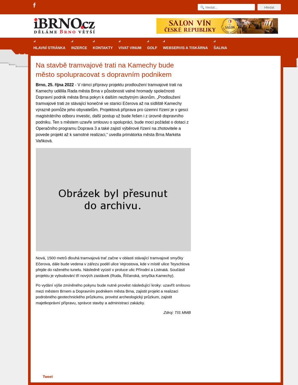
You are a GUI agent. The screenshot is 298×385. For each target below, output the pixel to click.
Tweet (48, 377)
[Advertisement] (112, 353)
